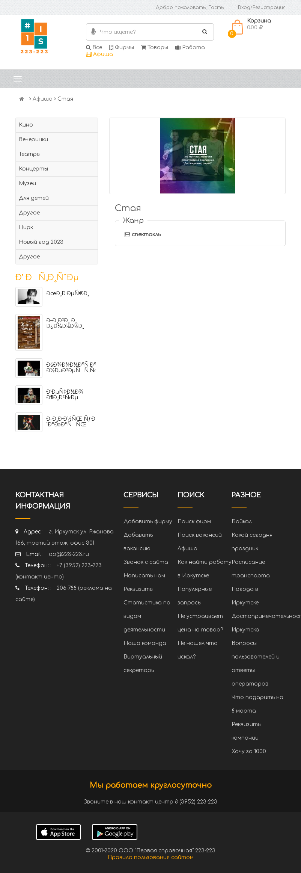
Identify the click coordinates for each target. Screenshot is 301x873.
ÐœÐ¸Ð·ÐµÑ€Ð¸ (67, 293)
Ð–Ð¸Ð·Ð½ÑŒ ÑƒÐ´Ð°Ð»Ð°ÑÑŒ (70, 421)
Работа (190, 47)
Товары (154, 47)
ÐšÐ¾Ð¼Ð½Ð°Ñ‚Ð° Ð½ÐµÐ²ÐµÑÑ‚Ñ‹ (71, 367)
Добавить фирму (147, 521)
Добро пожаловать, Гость (190, 7)
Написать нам (144, 575)
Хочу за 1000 (249, 751)
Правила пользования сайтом (151, 857)
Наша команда (144, 643)
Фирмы (121, 47)
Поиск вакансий (200, 535)
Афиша (99, 54)
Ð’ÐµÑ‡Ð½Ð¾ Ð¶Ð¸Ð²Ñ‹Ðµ (64, 394)
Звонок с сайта (145, 562)
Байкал (242, 521)
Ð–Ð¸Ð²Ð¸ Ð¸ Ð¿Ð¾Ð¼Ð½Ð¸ (65, 323)
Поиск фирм (194, 521)
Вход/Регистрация (262, 7)
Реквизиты (138, 589)
